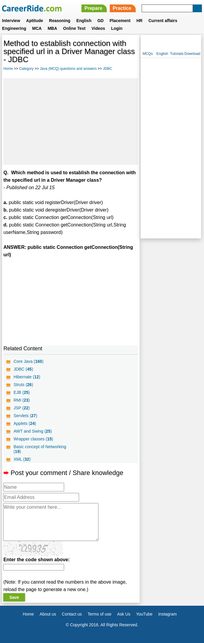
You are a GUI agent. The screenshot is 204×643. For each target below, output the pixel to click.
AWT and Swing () (32, 431)
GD (100, 20)
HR (139, 20)
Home (8, 69)
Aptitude (34, 20)
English (84, 20)
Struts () (23, 384)
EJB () (21, 392)
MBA (52, 28)
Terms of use (99, 614)
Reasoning (59, 20)
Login (116, 28)
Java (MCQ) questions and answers (68, 69)
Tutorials (177, 54)
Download (192, 54)
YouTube (144, 614)
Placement (119, 20)
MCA (37, 28)
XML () (21, 459)
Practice (122, 8)
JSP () (21, 407)
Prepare (93, 8)
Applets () (24, 423)
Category (26, 69)
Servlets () (25, 415)
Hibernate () (26, 376)
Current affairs (163, 20)
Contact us (72, 614)
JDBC (107, 69)
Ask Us (123, 614)
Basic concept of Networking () (39, 449)
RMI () (21, 400)
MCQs (148, 54)
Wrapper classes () (33, 439)
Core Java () (28, 361)
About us (48, 614)
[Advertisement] (70, 121)
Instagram (167, 614)
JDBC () (23, 369)
